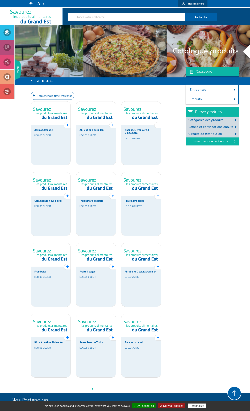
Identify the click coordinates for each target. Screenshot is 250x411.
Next (236, 347)
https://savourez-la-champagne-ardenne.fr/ (219, 390)
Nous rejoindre (193, 3)
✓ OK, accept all (144, 405)
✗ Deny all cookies (171, 405)
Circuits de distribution (205, 134)
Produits (196, 99)
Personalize (197, 405)
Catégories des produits (205, 120)
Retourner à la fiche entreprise (52, 95)
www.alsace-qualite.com (132, 384)
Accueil (35, 81)
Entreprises (198, 89)
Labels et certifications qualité (211, 127)
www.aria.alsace (88, 384)
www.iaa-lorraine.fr (175, 384)
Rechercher (201, 17)
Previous (14, 347)
